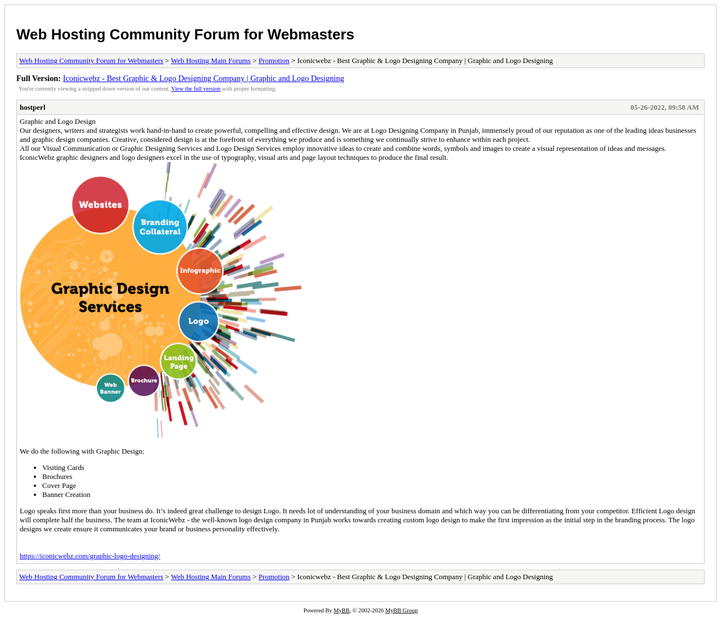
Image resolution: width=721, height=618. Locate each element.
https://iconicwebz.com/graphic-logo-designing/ (90, 556)
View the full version (195, 89)
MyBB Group (401, 610)
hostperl (33, 107)
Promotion (274, 60)
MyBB (341, 610)
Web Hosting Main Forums (211, 60)
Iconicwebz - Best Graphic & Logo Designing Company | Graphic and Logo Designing (203, 78)
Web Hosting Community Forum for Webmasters (185, 34)
